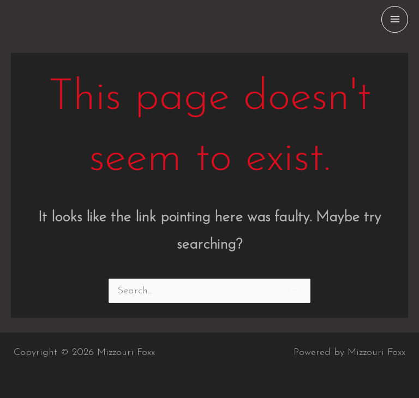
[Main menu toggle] (394, 19)
